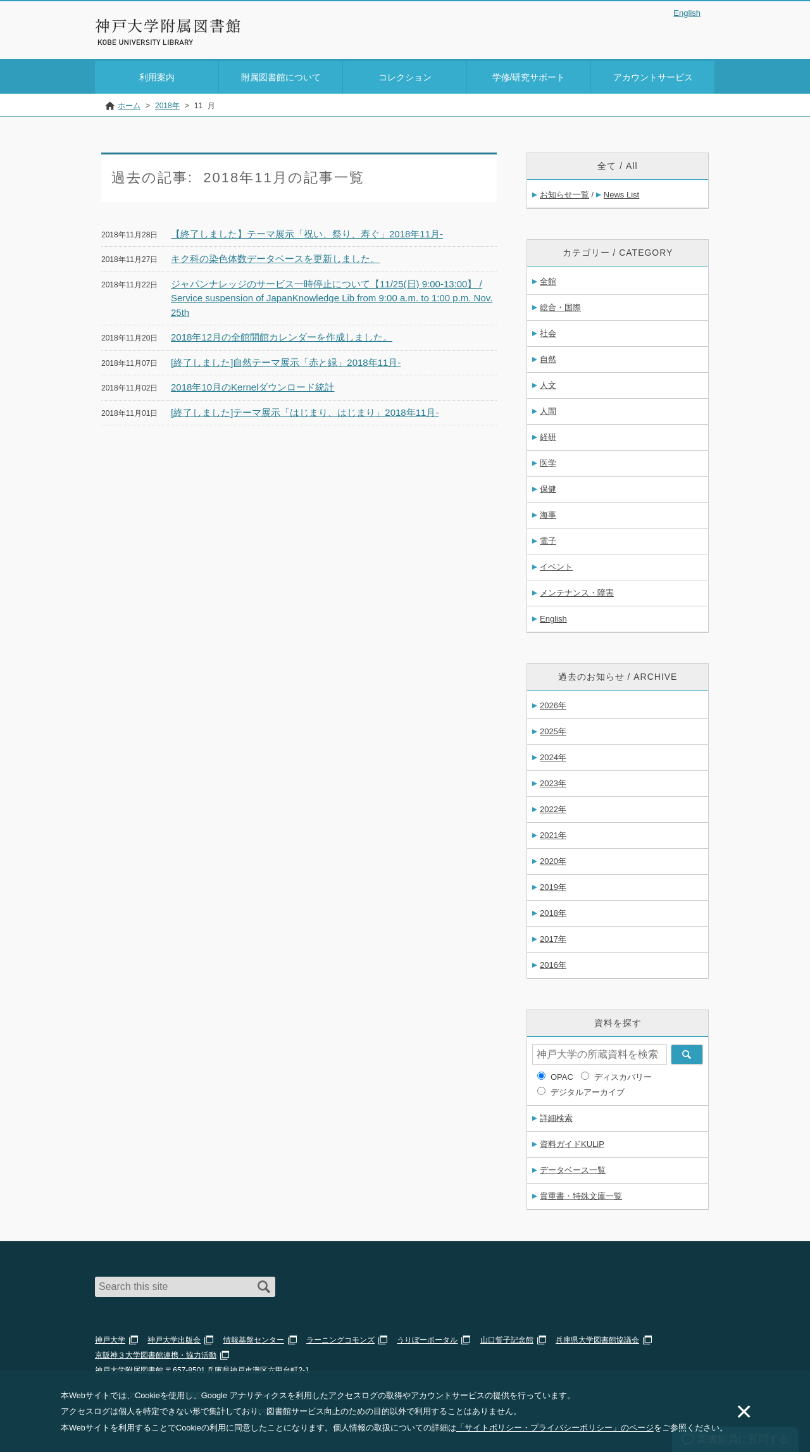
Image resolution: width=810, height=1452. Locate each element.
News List (621, 192)
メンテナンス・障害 (577, 591)
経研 (548, 435)
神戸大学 (110, 1338)
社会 (548, 331)
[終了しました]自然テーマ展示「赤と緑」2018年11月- (286, 359)
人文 (548, 383)
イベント (556, 565)
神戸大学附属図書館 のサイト (151, 42)
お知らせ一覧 (564, 192)
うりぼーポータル (427, 1338)
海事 (548, 513)
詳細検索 (556, 1116)
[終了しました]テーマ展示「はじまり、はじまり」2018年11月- (305, 409)
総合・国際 (560, 305)
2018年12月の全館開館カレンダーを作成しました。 (281, 335)
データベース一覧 (573, 1168)
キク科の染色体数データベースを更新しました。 (275, 256)
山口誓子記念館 (506, 1338)
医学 (548, 461)
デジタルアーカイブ (588, 1090)
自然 (548, 357)
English (687, 13)
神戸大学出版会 (174, 1338)
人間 (548, 409)
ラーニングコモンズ (340, 1338)
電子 (548, 539)
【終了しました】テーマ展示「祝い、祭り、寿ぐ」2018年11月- (307, 231)
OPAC (562, 1075)
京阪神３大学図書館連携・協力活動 (155, 1353)
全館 (548, 279)
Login (690, 34)
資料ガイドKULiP (572, 1142)
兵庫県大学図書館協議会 (597, 1338)
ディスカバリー (623, 1075)
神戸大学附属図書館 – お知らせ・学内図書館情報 (168, 26)
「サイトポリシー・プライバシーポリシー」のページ (555, 1427)
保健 (548, 487)
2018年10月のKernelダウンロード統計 (252, 385)
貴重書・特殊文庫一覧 (581, 1194)
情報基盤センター (253, 1338)
